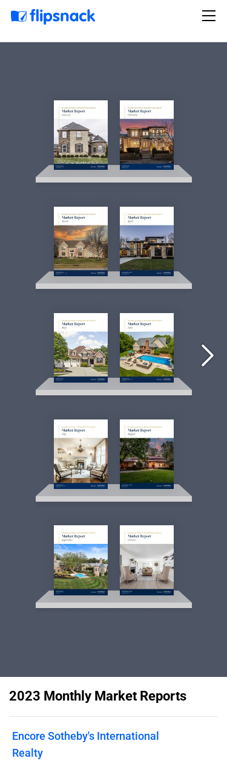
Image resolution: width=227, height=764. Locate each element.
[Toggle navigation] (210, 15)
